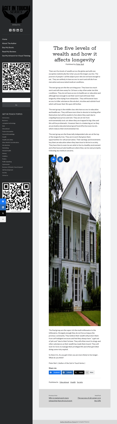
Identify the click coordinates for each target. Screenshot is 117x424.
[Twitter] (79, 372)
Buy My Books (8, 47)
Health (73, 382)
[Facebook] (55, 372)
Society (80, 382)
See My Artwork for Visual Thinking (16, 55)
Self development (7, 170)
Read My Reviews (9, 51)
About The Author (9, 43)
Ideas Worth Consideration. (10, 142)
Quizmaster (6, 164)
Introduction (6, 145)
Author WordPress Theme (68, 422)
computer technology (8, 123)
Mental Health (6, 151)
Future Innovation (7, 131)
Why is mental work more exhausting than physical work (60, 399)
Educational (64, 382)
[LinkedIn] (67, 372)
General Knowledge (8, 134)
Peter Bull (80, 64)
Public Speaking (7, 161)
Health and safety (7, 140)
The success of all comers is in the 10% (89, 399)
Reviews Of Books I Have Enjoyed (12, 167)
